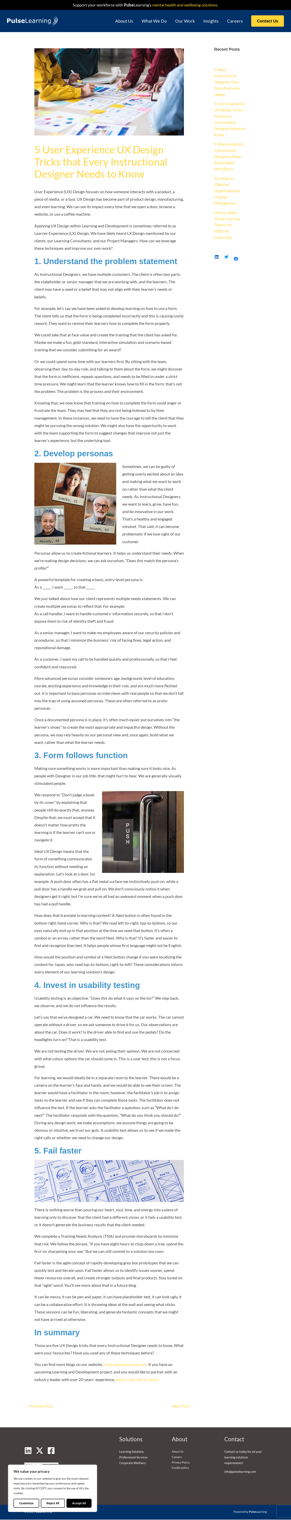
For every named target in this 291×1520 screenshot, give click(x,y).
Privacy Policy (181, 1463)
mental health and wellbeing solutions (184, 4)
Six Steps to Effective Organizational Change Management (227, 188)
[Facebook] (51, 1451)
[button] (267, 21)
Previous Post (39, 1406)
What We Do (152, 21)
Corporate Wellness (132, 1463)
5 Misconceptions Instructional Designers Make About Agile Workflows (229, 154)
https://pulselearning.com (125, 1364)
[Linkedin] (28, 1451)
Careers (235, 21)
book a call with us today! (137, 1379)
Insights (210, 21)
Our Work (184, 21)
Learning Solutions (131, 1452)
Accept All (79, 1503)
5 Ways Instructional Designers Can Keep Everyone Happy (227, 81)
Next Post (183, 1406)
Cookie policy (181, 1469)
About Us (122, 21)
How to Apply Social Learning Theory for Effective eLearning (227, 221)
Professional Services (133, 1457)
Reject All (52, 1503)
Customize (26, 1503)
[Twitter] (39, 1451)
